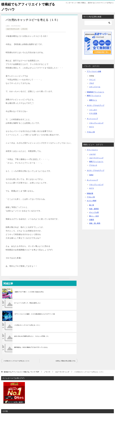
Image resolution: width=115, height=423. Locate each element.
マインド (92, 79)
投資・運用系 (94, 209)
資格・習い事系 (94, 223)
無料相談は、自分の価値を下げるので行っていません (31, 347)
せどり (91, 127)
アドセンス (93, 165)
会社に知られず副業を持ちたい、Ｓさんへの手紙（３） (31, 336)
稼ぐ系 (91, 205)
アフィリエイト (92, 150)
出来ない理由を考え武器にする (65, 361)
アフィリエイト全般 (94, 71)
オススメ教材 (91, 201)
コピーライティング (13, 29)
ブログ (91, 83)
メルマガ (92, 154)
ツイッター (93, 110)
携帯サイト (93, 100)
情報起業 (90, 193)
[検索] (98, 23)
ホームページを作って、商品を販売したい (27, 303)
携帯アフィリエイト (94, 96)
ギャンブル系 (94, 212)
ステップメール (94, 87)
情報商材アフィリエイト (95, 92)
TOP (21, 372)
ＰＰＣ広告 (93, 113)
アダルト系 (91, 132)
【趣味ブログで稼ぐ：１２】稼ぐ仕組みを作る (29, 292)
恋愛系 (91, 220)
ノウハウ (24, 29)
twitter (91, 175)
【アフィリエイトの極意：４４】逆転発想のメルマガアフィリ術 (34, 314)
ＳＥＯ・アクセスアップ (95, 105)
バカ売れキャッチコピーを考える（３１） (27, 325)
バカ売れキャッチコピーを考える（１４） (16, 361)
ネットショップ (92, 118)
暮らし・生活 (94, 216)
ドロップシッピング (96, 123)
